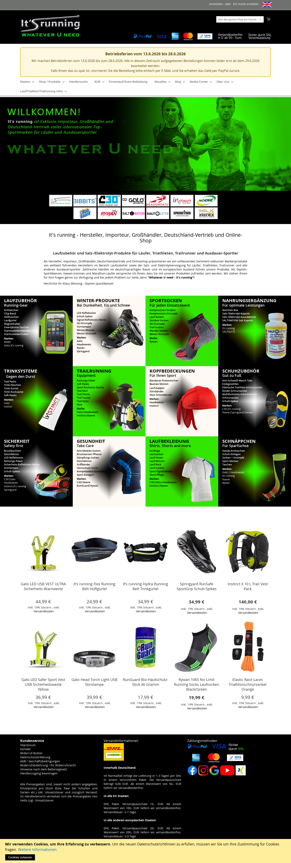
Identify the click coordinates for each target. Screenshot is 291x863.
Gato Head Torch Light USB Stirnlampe (94, 682)
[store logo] (50, 27)
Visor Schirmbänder (161, 395)
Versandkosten (44, 611)
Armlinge (155, 450)
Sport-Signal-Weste (161, 471)
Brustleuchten (12, 450)
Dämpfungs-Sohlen (88, 457)
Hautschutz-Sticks (87, 468)
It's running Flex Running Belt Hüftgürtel (94, 586)
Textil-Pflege (157, 475)
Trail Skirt (82, 391)
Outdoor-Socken (159, 320)
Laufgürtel (10, 320)
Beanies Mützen (159, 384)
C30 (79, 482)
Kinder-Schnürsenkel (234, 391)
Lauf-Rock (155, 464)
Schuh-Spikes (85, 316)
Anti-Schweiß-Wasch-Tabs (237, 380)
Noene (86, 482)
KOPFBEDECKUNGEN (172, 371)
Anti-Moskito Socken (89, 450)
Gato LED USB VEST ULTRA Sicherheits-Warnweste (43, 586)
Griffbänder (83, 464)
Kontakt (25, 749)
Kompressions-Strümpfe (164, 313)
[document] (146, 851)
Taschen (227, 464)
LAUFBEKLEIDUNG (169, 441)
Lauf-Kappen (157, 388)
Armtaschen (11, 310)
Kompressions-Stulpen (163, 310)
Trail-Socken (157, 327)
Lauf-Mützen (157, 461)
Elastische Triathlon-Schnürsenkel (242, 387)
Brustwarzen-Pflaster (89, 454)
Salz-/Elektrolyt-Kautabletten (239, 317)
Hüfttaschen (11, 317)
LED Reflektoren (86, 313)
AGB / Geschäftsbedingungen (40, 761)
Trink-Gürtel (11, 388)
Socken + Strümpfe (233, 457)
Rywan (81, 348)
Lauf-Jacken (156, 454)
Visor (79, 404)
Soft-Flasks (10, 395)
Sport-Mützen (230, 461)
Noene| (226, 412)
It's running (17, 345)
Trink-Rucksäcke (13, 392)
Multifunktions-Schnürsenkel (239, 394)
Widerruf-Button (31, 753)
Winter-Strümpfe (86, 333)
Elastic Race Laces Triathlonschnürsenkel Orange (248, 684)
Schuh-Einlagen (231, 454)
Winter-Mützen (86, 330)
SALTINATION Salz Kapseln (237, 320)
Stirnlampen (84, 326)
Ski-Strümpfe (84, 323)
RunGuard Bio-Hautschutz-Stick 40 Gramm (145, 682)
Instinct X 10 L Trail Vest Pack (248, 586)
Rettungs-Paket (86, 380)
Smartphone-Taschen (16, 327)
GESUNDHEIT (91, 441)
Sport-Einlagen (85, 475)
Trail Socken (84, 397)
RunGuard (83, 485)
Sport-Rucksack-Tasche (90, 387)
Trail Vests (83, 401)
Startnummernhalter (16, 334)
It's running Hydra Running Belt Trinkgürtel (145, 586)
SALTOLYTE (228, 331)
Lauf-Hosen (156, 457)
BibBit (7, 342)
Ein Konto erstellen (246, 4)
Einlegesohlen (230, 384)
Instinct (8, 406)
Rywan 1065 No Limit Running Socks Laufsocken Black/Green (196, 684)
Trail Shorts (83, 394)
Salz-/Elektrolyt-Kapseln (236, 313)
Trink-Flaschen (12, 385)
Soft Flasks (83, 384)
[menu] (145, 86)
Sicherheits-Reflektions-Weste (21, 464)
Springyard (83, 351)
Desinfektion (11, 454)
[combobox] (240, 19)
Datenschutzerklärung (35, 757)
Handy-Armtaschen (233, 450)
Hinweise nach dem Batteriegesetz (43, 769)
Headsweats (84, 344)
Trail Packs (10, 381)
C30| (225, 409)
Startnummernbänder (17, 330)
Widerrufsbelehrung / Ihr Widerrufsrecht (48, 765)
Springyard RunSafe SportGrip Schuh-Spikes (197, 586)
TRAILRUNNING (94, 371)
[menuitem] (26, 81)
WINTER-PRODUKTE (98, 300)
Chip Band (10, 313)
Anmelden (216, 4)
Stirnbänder (156, 391)
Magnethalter (12, 324)
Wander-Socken (159, 330)
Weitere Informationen (37, 849)
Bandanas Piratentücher (164, 380)
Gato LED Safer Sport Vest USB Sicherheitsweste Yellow (43, 684)
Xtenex (249, 412)
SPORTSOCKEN (166, 300)
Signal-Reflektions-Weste (91, 320)
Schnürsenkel (230, 397)
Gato (6, 345)
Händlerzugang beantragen (39, 773)
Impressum (28, 745)
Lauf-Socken (157, 317)
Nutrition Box (230, 310)
